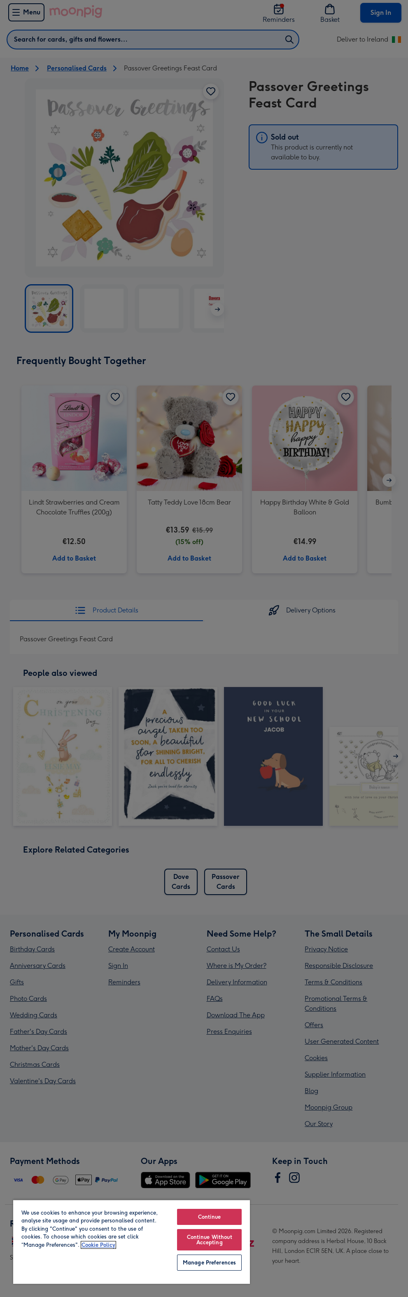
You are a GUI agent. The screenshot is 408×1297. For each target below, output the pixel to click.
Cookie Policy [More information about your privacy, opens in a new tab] (98, 1245)
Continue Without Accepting (209, 1240)
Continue (209, 1217)
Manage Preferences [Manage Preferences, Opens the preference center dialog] (209, 1263)
